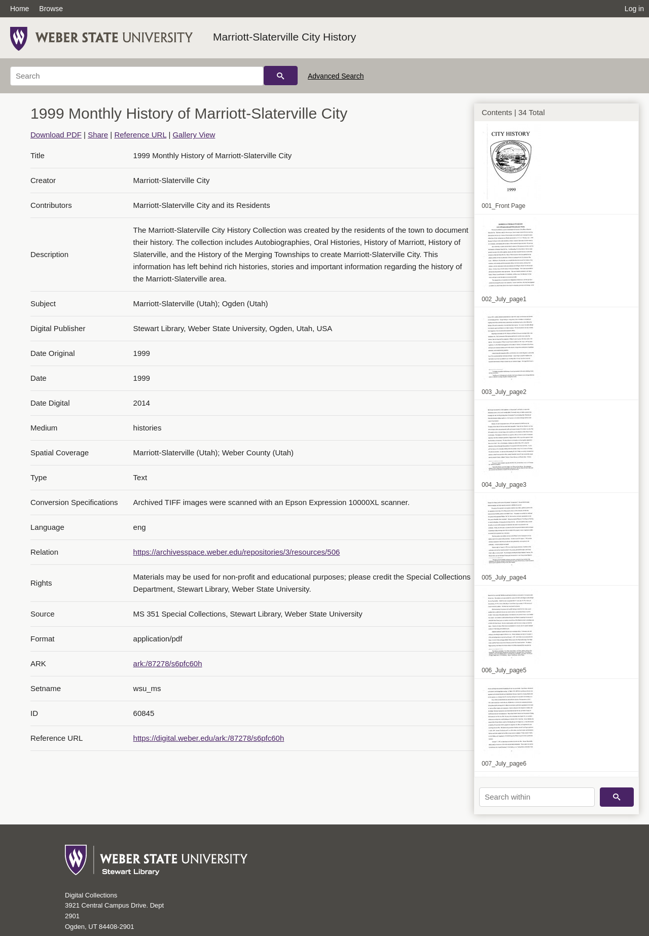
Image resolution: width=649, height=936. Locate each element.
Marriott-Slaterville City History (284, 37)
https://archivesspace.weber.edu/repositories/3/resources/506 (236, 552)
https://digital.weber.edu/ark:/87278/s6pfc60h (208, 738)
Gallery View (193, 134)
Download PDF (56, 134)
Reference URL (140, 134)
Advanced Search (336, 76)
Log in (634, 9)
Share (98, 134)
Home (19, 9)
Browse (51, 9)
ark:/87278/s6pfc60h (167, 663)
